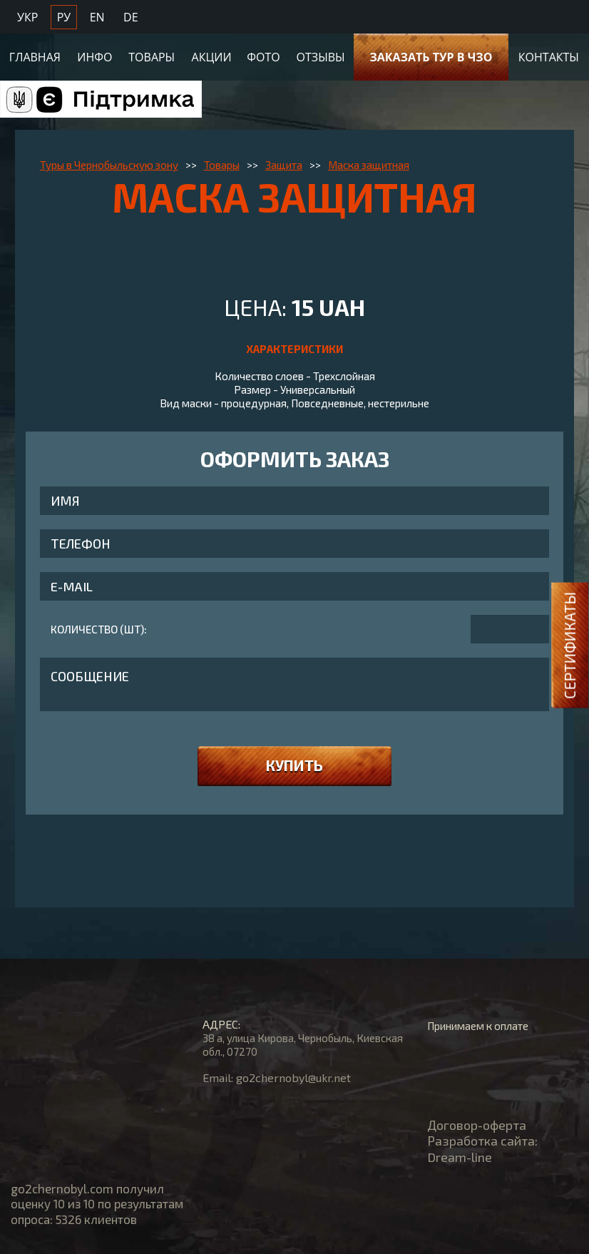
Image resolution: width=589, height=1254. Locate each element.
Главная (35, 55)
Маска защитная (368, 164)
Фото (263, 55)
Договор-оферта (476, 1125)
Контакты (548, 55)
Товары (151, 55)
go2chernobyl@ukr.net (293, 1077)
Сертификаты (569, 645)
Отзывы (321, 55)
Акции (212, 55)
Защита (283, 164)
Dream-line (459, 1157)
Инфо (94, 55)
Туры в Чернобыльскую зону (109, 164)
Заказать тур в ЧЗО (430, 55)
